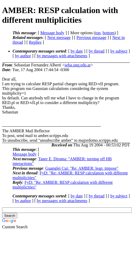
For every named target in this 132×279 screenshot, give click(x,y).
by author (23, 56)
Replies (35, 42)
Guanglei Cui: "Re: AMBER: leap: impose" (81, 168)
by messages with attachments (62, 56)
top (97, 33)
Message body (52, 33)
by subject (118, 51)
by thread (97, 51)
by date (77, 51)
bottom (108, 33)
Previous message (91, 37)
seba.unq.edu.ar (78, 65)
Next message (59, 37)
